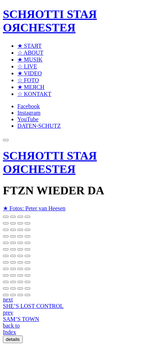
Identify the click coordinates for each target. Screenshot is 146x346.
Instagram (28, 113)
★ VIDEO (29, 73)
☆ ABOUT (30, 53)
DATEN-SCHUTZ (39, 126)
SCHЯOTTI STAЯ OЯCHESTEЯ (50, 21)
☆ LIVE (27, 66)
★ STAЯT (29, 46)
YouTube (27, 119)
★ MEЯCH (30, 87)
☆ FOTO (28, 80)
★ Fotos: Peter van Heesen (34, 208)
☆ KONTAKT (34, 94)
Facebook (28, 106)
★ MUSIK (30, 59)
